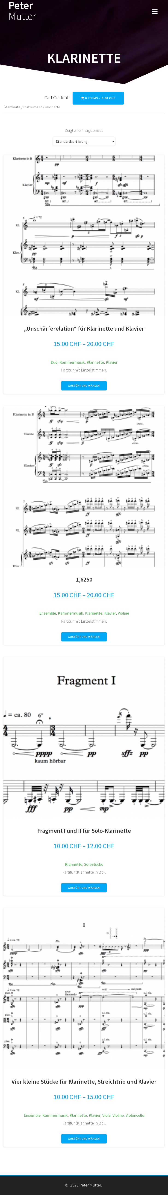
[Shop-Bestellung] (84, 141)
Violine (123, 613)
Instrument (32, 107)
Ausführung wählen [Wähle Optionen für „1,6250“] (84, 636)
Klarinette (95, 362)
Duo (54, 362)
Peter (22, 11)
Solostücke (93, 864)
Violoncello (135, 1115)
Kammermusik (72, 362)
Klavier (112, 362)
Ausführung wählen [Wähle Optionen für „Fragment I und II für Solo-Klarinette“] (84, 887)
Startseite (12, 107)
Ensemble (47, 613)
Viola (106, 1115)
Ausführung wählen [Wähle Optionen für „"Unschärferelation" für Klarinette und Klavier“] (84, 385)
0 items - (98, 98)
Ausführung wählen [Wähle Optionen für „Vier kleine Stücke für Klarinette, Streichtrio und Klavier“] (84, 1138)
